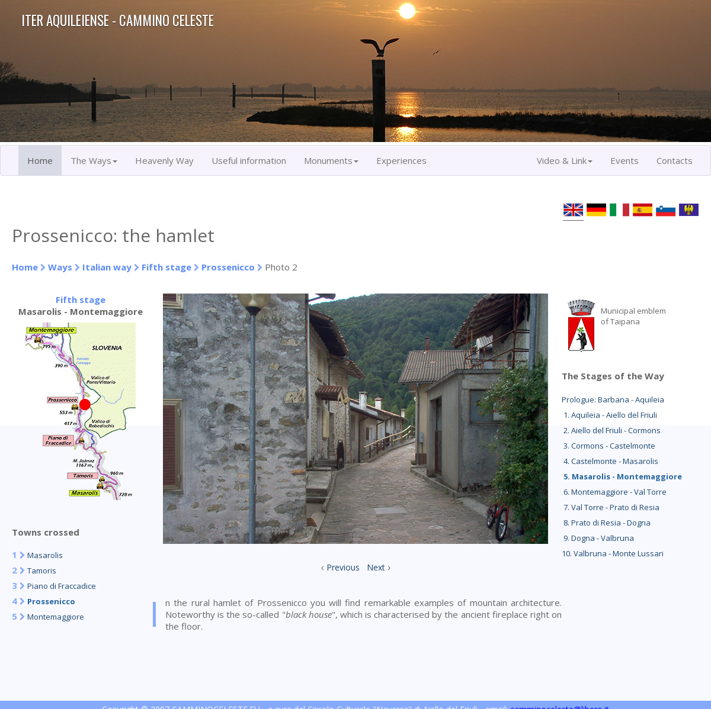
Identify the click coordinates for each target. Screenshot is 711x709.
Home (40, 160)
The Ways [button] (94, 160)
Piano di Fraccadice (61, 586)
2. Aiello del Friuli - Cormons (611, 430)
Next (376, 567)
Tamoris (41, 570)
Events (624, 160)
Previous (343, 567)
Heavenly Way (164, 160)
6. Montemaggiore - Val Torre (614, 491)
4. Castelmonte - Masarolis (610, 461)
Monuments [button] (331, 160)
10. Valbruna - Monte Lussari (613, 553)
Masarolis (45, 555)
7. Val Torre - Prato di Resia (610, 507)
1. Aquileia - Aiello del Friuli (609, 415)
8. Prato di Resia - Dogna (606, 522)
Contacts (674, 160)
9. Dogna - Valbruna (598, 538)
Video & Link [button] (564, 160)
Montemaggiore (55, 616)
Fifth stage (166, 267)
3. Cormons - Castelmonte (608, 445)
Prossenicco (228, 267)
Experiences (401, 160)
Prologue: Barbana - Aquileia (613, 399)
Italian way (107, 267)
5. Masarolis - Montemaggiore (622, 476)
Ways (60, 267)
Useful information (249, 160)
